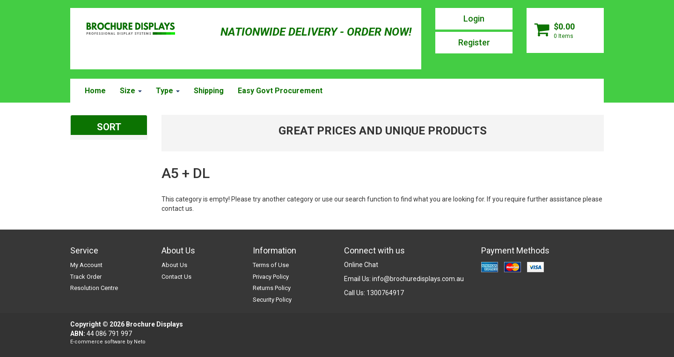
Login (473, 18)
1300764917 (385, 293)
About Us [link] (174, 264)
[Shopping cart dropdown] (565, 30)
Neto (140, 342)
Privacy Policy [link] (271, 276)
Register (474, 42)
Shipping (209, 90)
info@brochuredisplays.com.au (418, 279)
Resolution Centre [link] (94, 287)
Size (131, 90)
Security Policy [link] (272, 299)
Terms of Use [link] (271, 264)
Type (168, 90)
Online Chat (361, 264)
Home (95, 90)
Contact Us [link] (176, 276)
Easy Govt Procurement (280, 90)
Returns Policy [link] (272, 287)
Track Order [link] (86, 276)
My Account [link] (86, 264)
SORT (109, 127)
